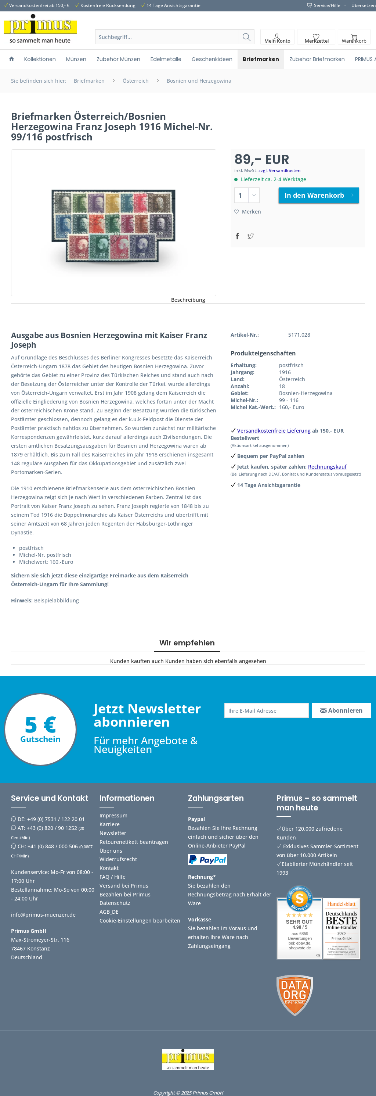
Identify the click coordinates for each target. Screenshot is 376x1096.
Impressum (113, 815)
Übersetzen (363, 5)
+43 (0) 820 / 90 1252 (52, 827)
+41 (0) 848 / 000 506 (53, 846)
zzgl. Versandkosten (279, 170)
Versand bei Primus (124, 885)
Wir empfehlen (187, 643)
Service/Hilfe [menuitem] (324, 5)
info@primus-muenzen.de (43, 914)
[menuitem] (174, 45)
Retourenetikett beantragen (134, 841)
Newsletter (113, 833)
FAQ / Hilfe (113, 876)
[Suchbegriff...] (174, 36)
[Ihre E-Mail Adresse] (266, 710)
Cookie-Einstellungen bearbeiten (140, 920)
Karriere (110, 824)
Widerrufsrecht (118, 859)
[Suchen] (246, 36)
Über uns (111, 850)
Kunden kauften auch (137, 661)
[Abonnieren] (341, 710)
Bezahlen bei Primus (125, 894)
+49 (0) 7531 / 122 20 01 (56, 819)
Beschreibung (188, 299)
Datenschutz (115, 902)
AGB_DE (109, 911)
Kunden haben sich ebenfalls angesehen (215, 661)
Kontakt (109, 867)
